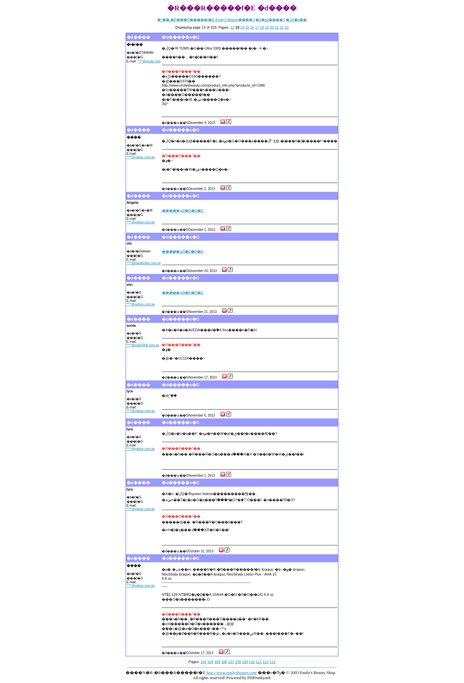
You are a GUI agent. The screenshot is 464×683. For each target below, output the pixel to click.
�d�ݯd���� (270, 20)
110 (252, 662)
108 (238, 662)
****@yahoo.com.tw (141, 157)
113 (273, 662)
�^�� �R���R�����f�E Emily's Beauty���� (205, 20)
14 (242, 27)
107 (231, 662)
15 (247, 27)
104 (210, 662)
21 (277, 27)
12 (232, 27)
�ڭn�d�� (296, 20)
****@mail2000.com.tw (143, 345)
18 (262, 27)
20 (272, 27)
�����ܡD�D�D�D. (183, 210)
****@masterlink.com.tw (144, 263)
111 (259, 662)
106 (224, 662)
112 (265, 662)
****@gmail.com (149, 61)
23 (286, 27)
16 (252, 27)
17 (257, 27)
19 (267, 27)
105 (217, 662)
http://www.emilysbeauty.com (232, 672)
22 (282, 27)
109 (245, 662)
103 (203, 662)
